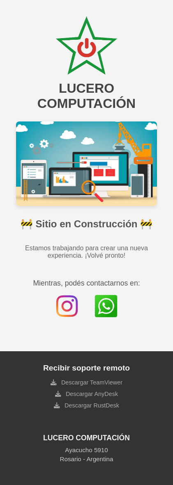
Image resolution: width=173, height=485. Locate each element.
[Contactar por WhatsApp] (106, 306)
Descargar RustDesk (91, 405)
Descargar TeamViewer (91, 382)
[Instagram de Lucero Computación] (67, 306)
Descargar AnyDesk (91, 394)
